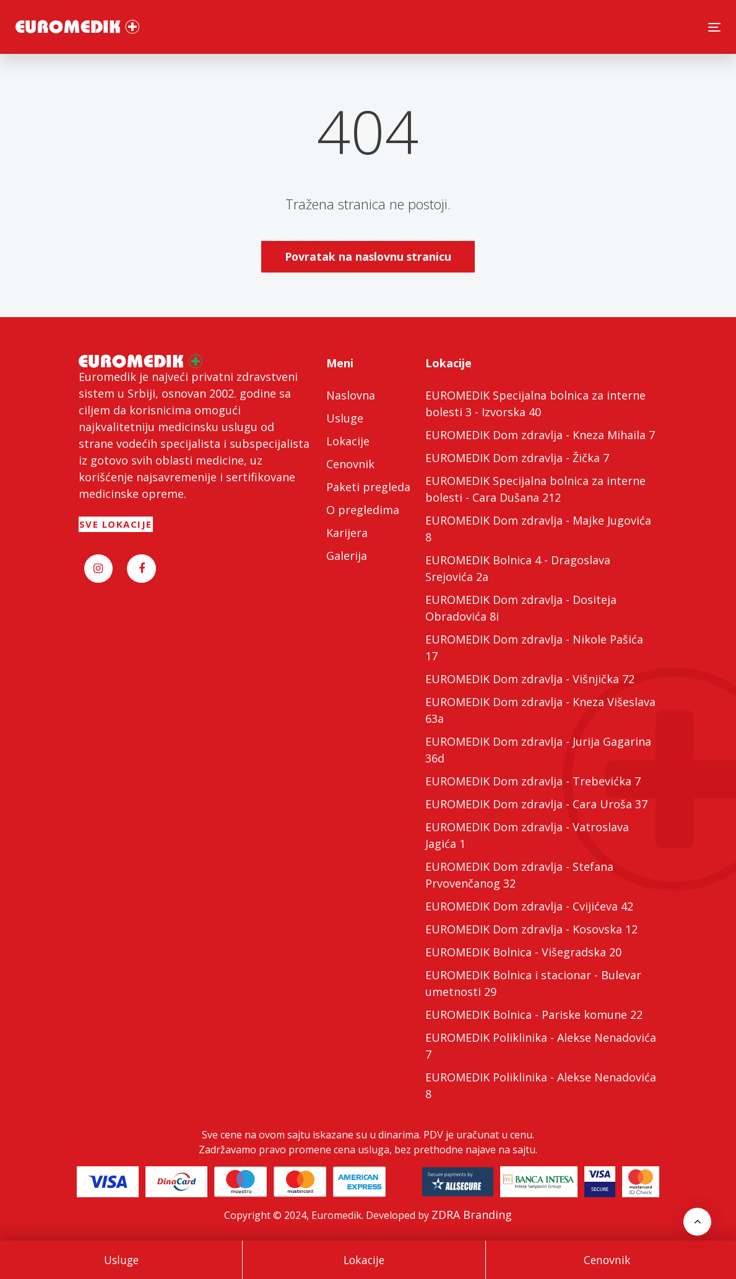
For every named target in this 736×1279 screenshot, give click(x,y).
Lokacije (364, 1259)
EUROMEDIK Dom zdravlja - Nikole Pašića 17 (534, 647)
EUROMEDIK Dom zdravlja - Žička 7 (517, 457)
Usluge (121, 1259)
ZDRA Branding (471, 1214)
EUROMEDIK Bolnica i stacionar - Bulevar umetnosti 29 (533, 983)
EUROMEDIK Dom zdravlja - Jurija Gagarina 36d (538, 750)
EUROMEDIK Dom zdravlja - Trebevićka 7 (533, 781)
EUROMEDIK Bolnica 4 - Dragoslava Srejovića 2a (517, 568)
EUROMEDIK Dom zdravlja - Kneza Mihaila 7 (540, 434)
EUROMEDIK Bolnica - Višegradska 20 (523, 952)
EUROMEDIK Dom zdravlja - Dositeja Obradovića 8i (521, 608)
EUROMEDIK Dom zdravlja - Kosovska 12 (531, 929)
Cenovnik (607, 1259)
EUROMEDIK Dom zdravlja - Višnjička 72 (529, 678)
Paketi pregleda (368, 486)
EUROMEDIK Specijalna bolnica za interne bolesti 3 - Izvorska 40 (535, 403)
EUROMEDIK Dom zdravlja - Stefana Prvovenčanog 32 (519, 875)
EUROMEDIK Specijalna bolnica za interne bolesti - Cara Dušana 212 (535, 489)
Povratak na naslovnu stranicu (368, 256)
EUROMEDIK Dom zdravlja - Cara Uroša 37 (536, 804)
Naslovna (350, 395)
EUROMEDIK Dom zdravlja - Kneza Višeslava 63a (540, 710)
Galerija (346, 555)
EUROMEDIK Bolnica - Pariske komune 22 (534, 1014)
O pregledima (362, 509)
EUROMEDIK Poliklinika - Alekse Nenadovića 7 (540, 1046)
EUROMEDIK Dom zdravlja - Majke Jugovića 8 (538, 528)
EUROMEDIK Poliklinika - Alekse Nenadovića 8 (540, 1085)
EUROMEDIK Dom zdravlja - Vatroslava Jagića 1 (527, 835)
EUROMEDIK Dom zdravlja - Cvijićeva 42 (529, 906)
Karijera (347, 532)
